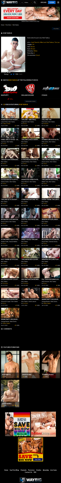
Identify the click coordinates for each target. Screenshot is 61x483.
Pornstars (31, 464)
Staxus (4, 143)
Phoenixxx (5, 283)
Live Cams (53, 464)
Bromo (45, 283)
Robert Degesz (48, 368)
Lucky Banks (6, 397)
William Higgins (47, 303)
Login (52, 2)
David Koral (27, 368)
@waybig (46, 464)
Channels (23, 464)
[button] (28, 2)
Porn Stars (8, 25)
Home (2, 25)
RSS (35, 466)
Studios (38, 464)
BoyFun (25, 123)
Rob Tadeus (16, 25)
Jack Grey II (6, 368)
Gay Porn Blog (14, 464)
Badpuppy (45, 123)
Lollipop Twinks (6, 123)
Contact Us (28, 466)
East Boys (25, 303)
